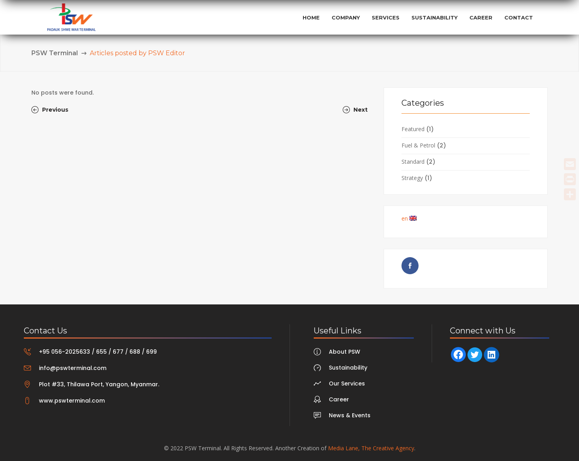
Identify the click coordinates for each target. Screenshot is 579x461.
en (409, 218)
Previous (49, 109)
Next (355, 109)
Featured (413, 129)
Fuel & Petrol (418, 145)
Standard (413, 161)
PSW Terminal (54, 53)
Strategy (412, 178)
